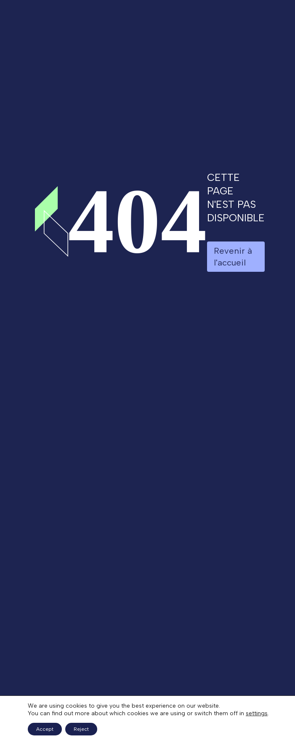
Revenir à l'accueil (233, 257)
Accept (44, 729)
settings (257, 713)
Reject (81, 729)
